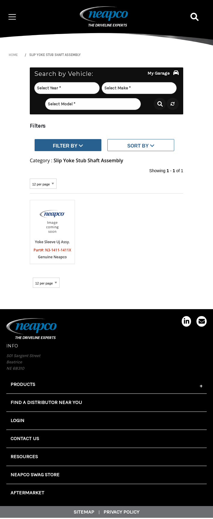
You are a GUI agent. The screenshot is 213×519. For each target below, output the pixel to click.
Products (23, 384)
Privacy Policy (121, 512)
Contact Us (25, 438)
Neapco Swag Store (35, 474)
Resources (24, 456)
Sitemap (84, 512)
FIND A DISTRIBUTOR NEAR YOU (46, 402)
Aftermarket (27, 493)
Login (17, 420)
